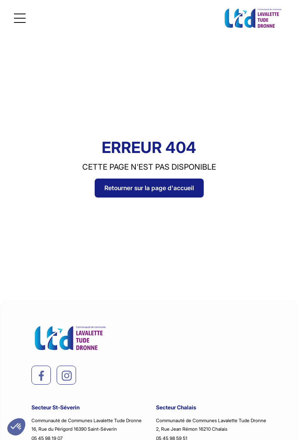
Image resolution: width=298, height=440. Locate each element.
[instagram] (66, 375)
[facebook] (41, 375)
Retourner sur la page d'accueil (149, 188)
